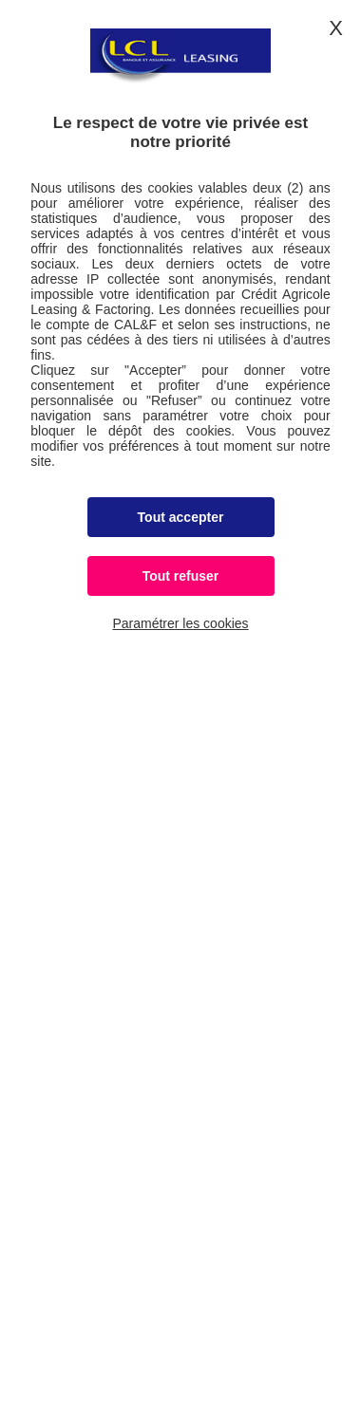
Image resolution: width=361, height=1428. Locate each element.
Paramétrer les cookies (180, 623)
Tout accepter (181, 517)
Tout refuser (180, 576)
